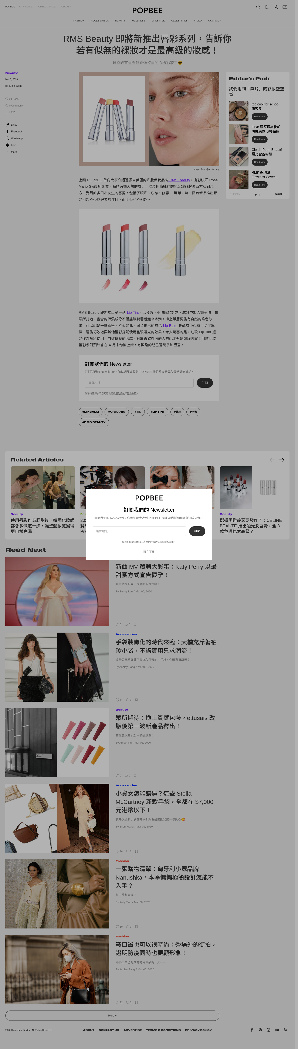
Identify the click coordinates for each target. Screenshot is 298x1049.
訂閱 (205, 383)
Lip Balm (170, 326)
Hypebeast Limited (21, 1030)
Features (88, 514)
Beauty (11, 73)
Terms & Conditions (163, 1030)
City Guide (26, 6)
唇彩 (138, 411)
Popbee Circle (46, 6)
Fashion (122, 861)
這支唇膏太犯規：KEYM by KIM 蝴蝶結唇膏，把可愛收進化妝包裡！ (180, 526)
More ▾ (112, 1015)
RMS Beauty (179, 180)
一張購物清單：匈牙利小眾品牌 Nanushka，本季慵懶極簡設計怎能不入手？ (165, 877)
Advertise (132, 1030)
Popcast (65, 6)
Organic (117, 411)
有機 (194, 411)
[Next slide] (281, 459)
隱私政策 (131, 393)
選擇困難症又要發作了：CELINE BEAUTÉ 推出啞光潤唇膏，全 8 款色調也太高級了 (251, 526)
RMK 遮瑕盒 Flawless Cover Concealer (263, 177)
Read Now (259, 116)
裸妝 (178, 411)
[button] (256, 195)
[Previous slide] (272, 459)
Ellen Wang (15, 85)
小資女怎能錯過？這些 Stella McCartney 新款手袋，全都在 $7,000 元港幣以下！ (165, 802)
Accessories (126, 634)
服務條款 (120, 393)
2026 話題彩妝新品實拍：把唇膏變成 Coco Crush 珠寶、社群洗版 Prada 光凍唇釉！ (111, 526)
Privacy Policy (198, 1030)
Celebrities (125, 558)
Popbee (10, 6)
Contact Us (109, 1030)
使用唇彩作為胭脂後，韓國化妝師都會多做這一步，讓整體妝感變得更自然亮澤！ (42, 526)
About (88, 1030)
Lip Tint (132, 313)
